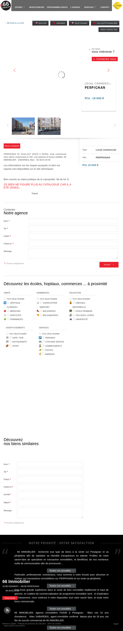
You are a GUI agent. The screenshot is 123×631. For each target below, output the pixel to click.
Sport (15, 345)
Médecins (15, 311)
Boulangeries (50, 315)
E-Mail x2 (8, 243)
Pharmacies (16, 319)
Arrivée (7, 494)
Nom (6, 221)
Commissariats (53, 345)
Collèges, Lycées (85, 315)
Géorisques (47, 168)
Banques (50, 354)
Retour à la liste (15, 23)
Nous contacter (109, 29)
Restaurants (19, 341)
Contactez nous (106, 59)
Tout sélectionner (15, 299)
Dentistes (15, 315)
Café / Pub (17, 337)
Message (8, 251)
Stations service (54, 341)
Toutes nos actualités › (61, 570)
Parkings (50, 337)
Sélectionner (81, 23)
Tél (6, 228)
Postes (49, 350)
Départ (7, 502)
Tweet (34, 193)
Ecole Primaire (84, 311)
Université (82, 319)
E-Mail (7, 236)
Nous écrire (10, 598)
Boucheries (49, 311)
